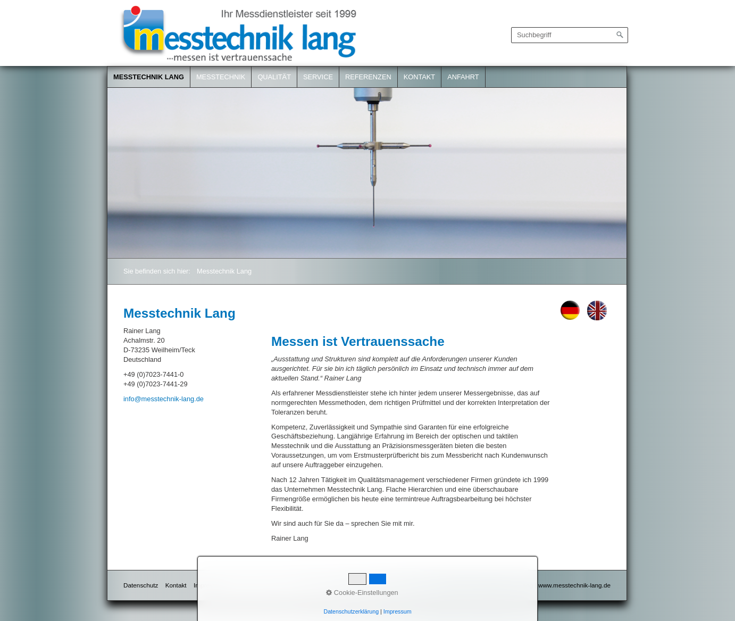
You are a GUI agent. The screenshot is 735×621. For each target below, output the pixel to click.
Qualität (274, 77)
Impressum (209, 585)
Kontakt (420, 77)
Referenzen (368, 77)
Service (318, 77)
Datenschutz (140, 585)
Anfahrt (463, 77)
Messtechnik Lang (148, 77)
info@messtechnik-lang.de (163, 399)
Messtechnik (220, 77)
